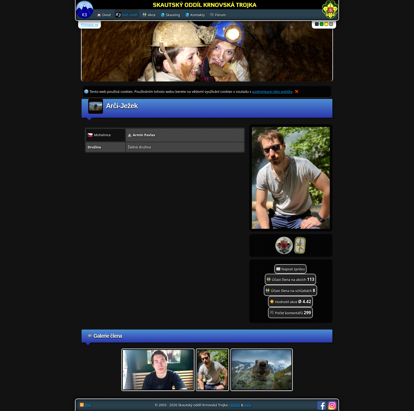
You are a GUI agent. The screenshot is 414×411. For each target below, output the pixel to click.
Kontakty (197, 14)
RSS (88, 405)
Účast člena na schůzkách (293, 290)
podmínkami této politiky (272, 91)
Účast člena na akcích (293, 279)
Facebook (321, 405)
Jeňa (247, 405)
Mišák (235, 405)
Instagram (332, 405)
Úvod (106, 14)
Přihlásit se (89, 24)
